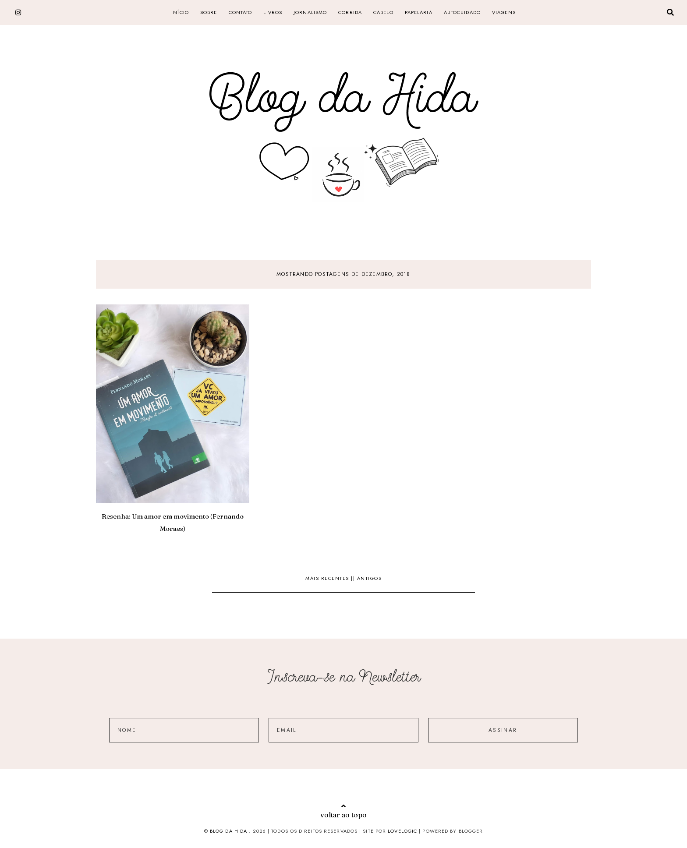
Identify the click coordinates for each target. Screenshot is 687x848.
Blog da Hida (228, 830)
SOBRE (208, 12)
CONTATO (240, 12)
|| (354, 578)
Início (180, 12)
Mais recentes (328, 578)
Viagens (504, 12)
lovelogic (403, 830)
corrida (350, 12)
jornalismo (310, 12)
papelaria (418, 12)
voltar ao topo (343, 810)
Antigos (369, 578)
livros (272, 12)
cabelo (383, 12)
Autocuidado (462, 12)
